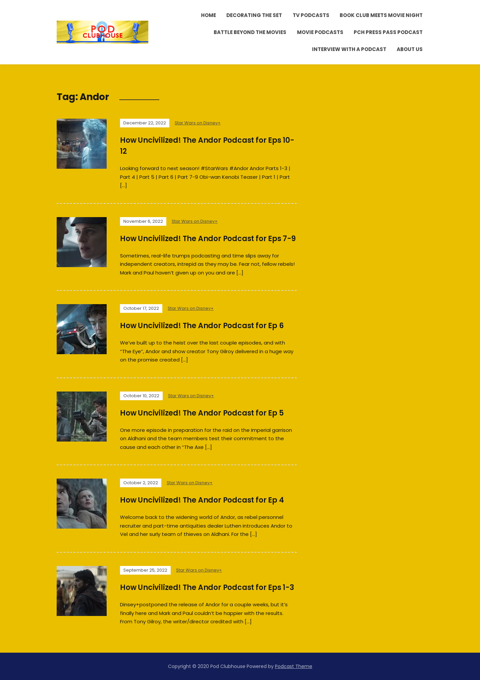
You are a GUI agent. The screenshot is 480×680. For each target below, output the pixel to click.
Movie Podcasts (320, 32)
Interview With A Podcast (349, 49)
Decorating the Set (254, 15)
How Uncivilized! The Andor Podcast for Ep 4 (202, 500)
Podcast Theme (293, 666)
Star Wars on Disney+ (198, 123)
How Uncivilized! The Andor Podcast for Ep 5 (201, 413)
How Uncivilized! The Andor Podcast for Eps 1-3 (207, 587)
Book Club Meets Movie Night (381, 15)
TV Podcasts (311, 15)
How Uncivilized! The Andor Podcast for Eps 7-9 (208, 238)
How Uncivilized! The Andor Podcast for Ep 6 (201, 325)
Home (208, 15)
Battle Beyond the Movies (250, 32)
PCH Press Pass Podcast (388, 32)
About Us (410, 49)
